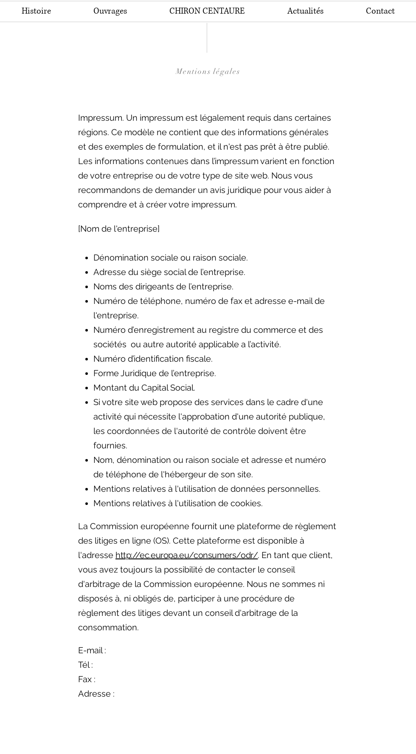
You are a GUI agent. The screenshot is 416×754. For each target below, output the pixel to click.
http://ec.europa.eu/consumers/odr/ (186, 555)
